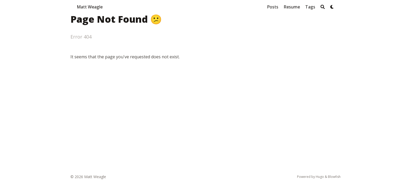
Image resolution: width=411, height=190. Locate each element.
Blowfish (334, 176)
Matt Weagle (90, 7)
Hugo (320, 176)
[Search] (323, 7)
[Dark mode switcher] (332, 7)
